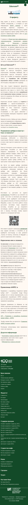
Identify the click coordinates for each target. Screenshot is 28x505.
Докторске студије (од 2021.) (8, 441)
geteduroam (23, 229)
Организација (4, 399)
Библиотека (4, 410)
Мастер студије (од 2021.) (7, 430)
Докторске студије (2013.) (7, 444)
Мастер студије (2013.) (6, 432)
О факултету (4, 395)
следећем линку (13, 127)
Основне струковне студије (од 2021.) (10, 423)
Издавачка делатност (6, 408)
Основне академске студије (8, 450)
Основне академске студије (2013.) (9, 428)
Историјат (3, 397)
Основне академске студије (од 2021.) (10, 426)
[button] (25, 2)
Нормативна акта (5, 406)
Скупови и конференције (7, 461)
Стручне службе (5, 404)
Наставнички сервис (6, 382)
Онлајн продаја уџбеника (7, 378)
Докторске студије (5, 455)
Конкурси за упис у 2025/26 (7, 380)
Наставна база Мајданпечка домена (10, 484)
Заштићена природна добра (8, 412)
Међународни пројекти (6, 466)
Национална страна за (10, 336)
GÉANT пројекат (15, 25)
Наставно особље (5, 402)
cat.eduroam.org (5, 195)
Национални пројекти (6, 464)
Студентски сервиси (6, 384)
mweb (17, 500)
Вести (2, 375)
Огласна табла (4, 386)
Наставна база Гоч (5, 482)
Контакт (3, 417)
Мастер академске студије (7, 452)
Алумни (2, 388)
